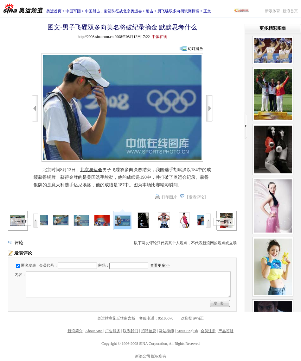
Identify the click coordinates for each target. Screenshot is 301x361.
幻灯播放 (195, 49)
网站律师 (166, 331)
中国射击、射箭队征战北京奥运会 (113, 11)
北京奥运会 (91, 169)
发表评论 (196, 197)
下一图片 (224, 222)
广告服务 (112, 331)
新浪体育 (272, 11)
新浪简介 (75, 331)
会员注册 (208, 331)
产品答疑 (226, 331)
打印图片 (169, 197)
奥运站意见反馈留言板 (116, 318)
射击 (149, 11)
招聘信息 (148, 331)
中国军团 (73, 11)
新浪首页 (290, 11)
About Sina (93, 331)
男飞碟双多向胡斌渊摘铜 (178, 11)
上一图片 (20, 222)
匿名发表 (28, 265)
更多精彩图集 (272, 28)
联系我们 (130, 331)
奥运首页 (53, 11)
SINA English (187, 331)
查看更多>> (160, 265)
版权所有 (158, 356)
